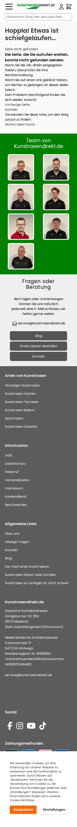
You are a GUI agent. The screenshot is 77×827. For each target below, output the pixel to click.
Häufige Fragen (17, 541)
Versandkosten (17, 480)
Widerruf (12, 471)
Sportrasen (14, 418)
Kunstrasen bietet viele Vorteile (30, 574)
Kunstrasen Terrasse (21, 402)
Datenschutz (15, 463)
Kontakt (11, 109)
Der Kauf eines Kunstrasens (27, 566)
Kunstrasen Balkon (20, 410)
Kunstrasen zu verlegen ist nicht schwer (37, 583)
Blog (38, 335)
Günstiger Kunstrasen (22, 385)
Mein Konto (26, 124)
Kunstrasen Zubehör (21, 426)
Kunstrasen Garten (20, 393)
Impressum (14, 488)
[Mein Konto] (61, 6)
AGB (8, 455)
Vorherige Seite (17, 104)
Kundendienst (16, 496)
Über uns (12, 533)
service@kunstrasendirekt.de (38, 323)
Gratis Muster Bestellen (38, 346)
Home (10, 124)
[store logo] (36, 6)
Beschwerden (16, 504)
